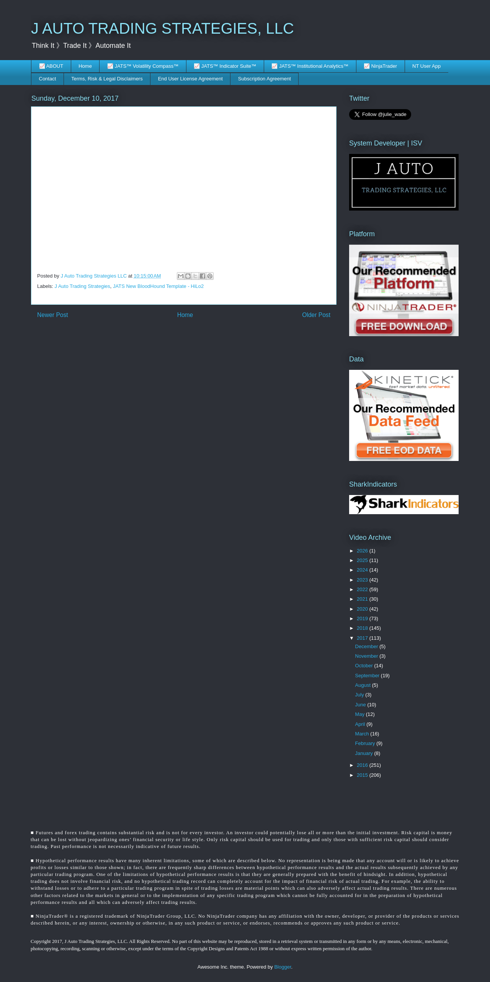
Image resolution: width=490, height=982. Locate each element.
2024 (363, 570)
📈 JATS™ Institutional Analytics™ (309, 66)
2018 (363, 628)
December (367, 646)
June (361, 704)
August (363, 685)
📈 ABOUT (51, 66)
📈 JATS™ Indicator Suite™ (225, 66)
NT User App (426, 66)
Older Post (316, 315)
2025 (363, 560)
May (360, 714)
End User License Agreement (190, 79)
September (368, 675)
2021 (363, 599)
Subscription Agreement (264, 79)
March (363, 734)
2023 (363, 580)
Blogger (282, 967)
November (367, 656)
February (366, 743)
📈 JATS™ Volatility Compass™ (142, 66)
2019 (363, 618)
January (364, 753)
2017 (363, 638)
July (360, 695)
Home (85, 66)
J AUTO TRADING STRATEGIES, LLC (162, 28)
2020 (363, 609)
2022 (363, 589)
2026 (363, 551)
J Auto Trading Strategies (82, 286)
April (361, 724)
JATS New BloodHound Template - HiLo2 (158, 286)
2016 (363, 765)
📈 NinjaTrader (380, 66)
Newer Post (52, 315)
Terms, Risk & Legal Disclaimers (106, 79)
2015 (363, 775)
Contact (47, 79)
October (364, 665)
